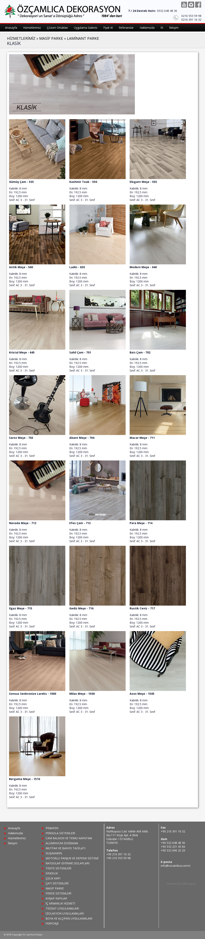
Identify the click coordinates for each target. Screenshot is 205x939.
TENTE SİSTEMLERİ (58, 868)
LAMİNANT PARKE (83, 38)
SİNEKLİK (52, 873)
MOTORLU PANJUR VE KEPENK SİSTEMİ (72, 858)
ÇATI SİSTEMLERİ (57, 883)
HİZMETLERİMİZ (21, 38)
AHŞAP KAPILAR (56, 898)
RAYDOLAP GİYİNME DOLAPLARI (67, 863)
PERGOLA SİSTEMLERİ (60, 833)
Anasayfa (14, 828)
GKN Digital (188, 883)
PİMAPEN (52, 828)
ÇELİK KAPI (53, 878)
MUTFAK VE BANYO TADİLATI (65, 848)
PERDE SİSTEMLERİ (58, 893)
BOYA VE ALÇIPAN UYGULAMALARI (69, 918)
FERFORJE (52, 923)
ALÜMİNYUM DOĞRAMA (62, 843)
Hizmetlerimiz (17, 838)
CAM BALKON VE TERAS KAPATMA (69, 838)
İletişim (12, 843)
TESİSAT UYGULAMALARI (62, 908)
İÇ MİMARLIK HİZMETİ (60, 903)
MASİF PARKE (51, 38)
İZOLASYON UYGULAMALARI (65, 913)
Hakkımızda (15, 833)
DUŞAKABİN (54, 853)
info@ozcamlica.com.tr (176, 866)
